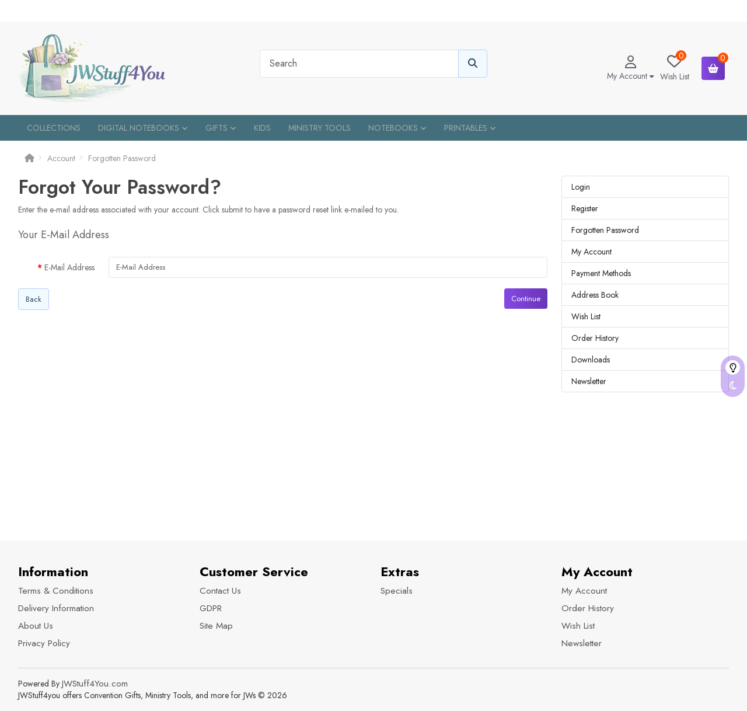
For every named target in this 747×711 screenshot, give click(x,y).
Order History (595, 338)
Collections (54, 128)
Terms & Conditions (55, 590)
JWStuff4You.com (95, 683)
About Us (35, 625)
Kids (262, 128)
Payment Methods (601, 273)
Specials (397, 590)
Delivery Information (56, 608)
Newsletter (588, 381)
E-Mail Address (69, 267)
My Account (591, 251)
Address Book (595, 295)
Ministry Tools (319, 128)
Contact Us (220, 590)
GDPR (211, 608)
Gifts (220, 128)
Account (61, 158)
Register (584, 208)
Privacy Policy (44, 643)
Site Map (216, 625)
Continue (525, 298)
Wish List (586, 316)
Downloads (590, 359)
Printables (470, 128)
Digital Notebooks (143, 128)
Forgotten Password (122, 158)
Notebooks (397, 128)
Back (33, 299)
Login (580, 187)
